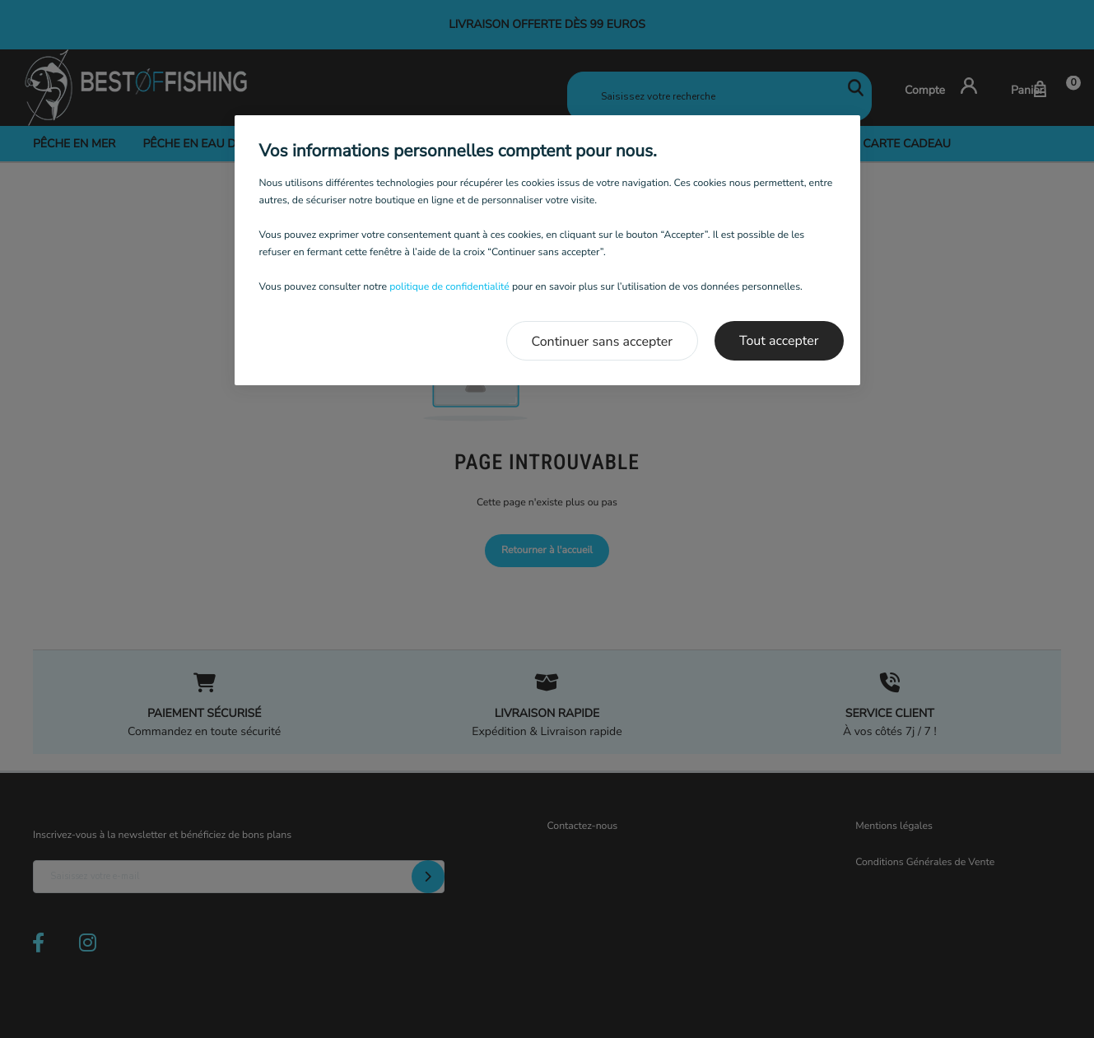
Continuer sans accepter (602, 342)
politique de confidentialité (449, 287)
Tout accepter (779, 341)
